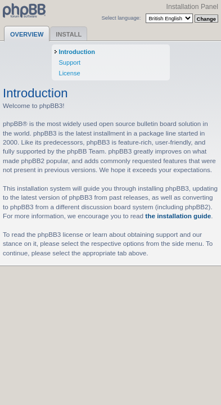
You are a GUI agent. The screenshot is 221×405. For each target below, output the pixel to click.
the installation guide (178, 215)
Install (69, 34)
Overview (26, 34)
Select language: (121, 18)
